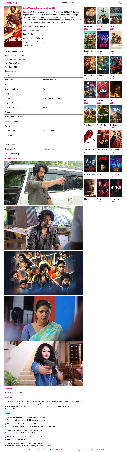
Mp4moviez (11, 2)
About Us (46, 450)
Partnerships (36, 450)
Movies (64, 3)
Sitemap (106, 450)
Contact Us (55, 450)
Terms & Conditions (88, 450)
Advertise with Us (24, 450)
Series (72, 3)
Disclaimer (64, 450)
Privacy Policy (75, 450)
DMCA (99, 450)
